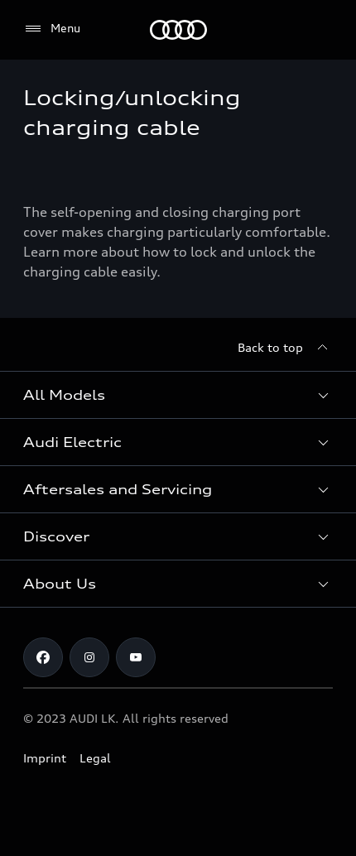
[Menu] (51, 29)
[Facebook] (43, 657)
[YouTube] (136, 657)
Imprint (44, 758)
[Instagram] (89, 657)
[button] (178, 395)
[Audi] (178, 30)
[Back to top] (285, 348)
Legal (95, 758)
